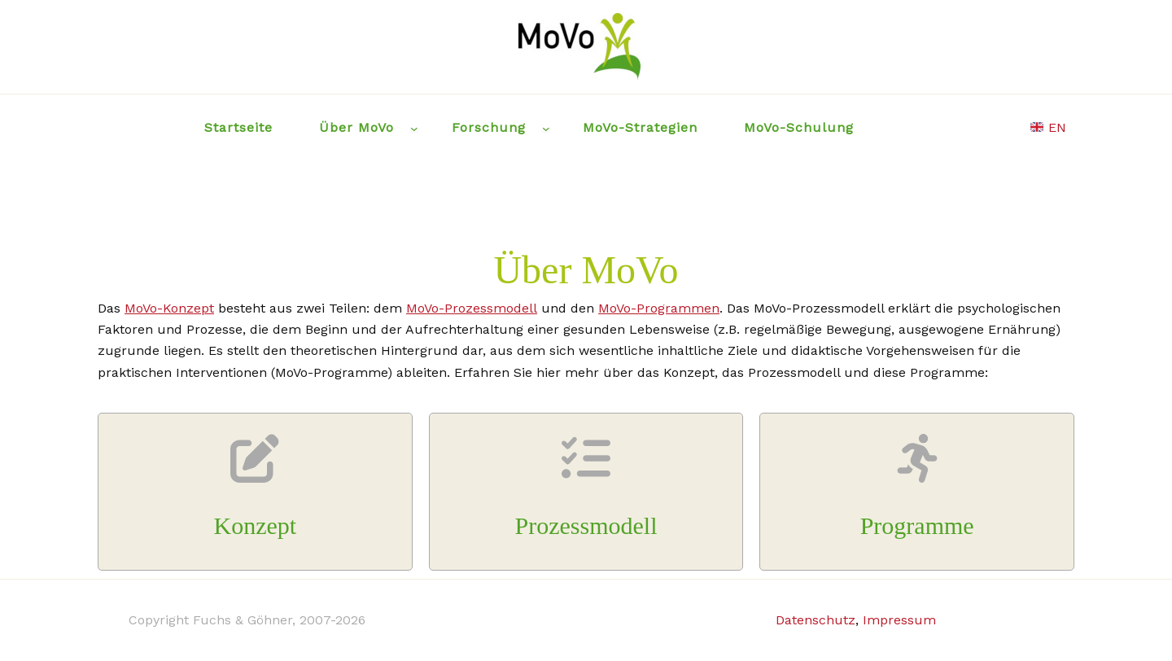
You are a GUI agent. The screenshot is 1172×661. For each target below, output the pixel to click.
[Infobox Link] (255, 492)
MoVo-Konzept (169, 308)
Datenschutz (815, 620)
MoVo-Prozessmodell (471, 308)
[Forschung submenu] (546, 128)
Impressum (899, 620)
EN (1048, 127)
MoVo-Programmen (658, 308)
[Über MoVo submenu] (414, 128)
